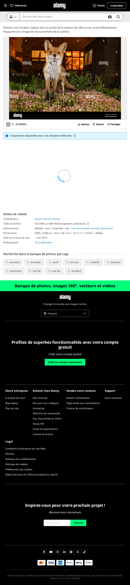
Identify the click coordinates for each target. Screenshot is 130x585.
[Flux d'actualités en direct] (47, 418)
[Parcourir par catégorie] (46, 403)
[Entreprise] (39, 408)
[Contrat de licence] (43, 434)
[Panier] (98, 6)
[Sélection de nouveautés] (46, 413)
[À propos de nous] (15, 398)
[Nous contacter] (113, 398)
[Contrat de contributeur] (79, 408)
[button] (5, 6)
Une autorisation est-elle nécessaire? (92, 228)
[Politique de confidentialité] (20, 459)
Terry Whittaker (43, 242)
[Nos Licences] (40, 398)
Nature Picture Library (47, 218)
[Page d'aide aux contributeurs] (83, 403)
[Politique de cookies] (16, 464)
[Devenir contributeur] (78, 398)
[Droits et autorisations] (45, 429)
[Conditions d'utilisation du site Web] (25, 448)
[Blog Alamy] (11, 403)
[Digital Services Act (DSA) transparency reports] (31, 474)
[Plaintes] (9, 454)
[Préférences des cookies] (18, 469)
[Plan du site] (12, 408)
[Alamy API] (38, 423)
